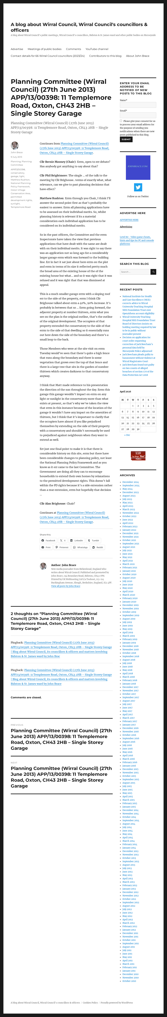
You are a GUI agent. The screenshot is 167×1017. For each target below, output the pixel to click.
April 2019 (127, 632)
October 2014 (129, 817)
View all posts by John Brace (65, 586)
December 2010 (130, 974)
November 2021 (130, 536)
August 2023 (128, 495)
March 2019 (128, 636)
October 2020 (129, 574)
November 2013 (130, 854)
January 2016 (129, 765)
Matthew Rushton (20, 179)
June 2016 (127, 748)
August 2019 (128, 618)
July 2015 (127, 786)
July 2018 (127, 663)
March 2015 (128, 800)
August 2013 (128, 865)
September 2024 (130, 485)
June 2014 (127, 830)
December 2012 (130, 892)
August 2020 (129, 577)
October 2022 (129, 516)
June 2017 (127, 707)
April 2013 (127, 878)
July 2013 (127, 868)
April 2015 (127, 796)
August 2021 (128, 547)
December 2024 (130, 482)
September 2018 (130, 656)
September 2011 (130, 943)
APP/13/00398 (18, 169)
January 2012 (129, 929)
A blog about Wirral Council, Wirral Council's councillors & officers (45, 1002)
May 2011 (127, 957)
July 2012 (127, 909)
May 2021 (127, 557)
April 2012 (127, 919)
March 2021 (128, 564)
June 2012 (127, 912)
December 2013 (130, 851)
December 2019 (130, 605)
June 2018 (127, 666)
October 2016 (129, 735)
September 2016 (130, 738)
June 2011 (127, 953)
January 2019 (129, 642)
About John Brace (137, 55)
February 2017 (129, 721)
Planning (16, 161)
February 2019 (129, 639)
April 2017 (127, 714)
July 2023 (127, 499)
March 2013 (128, 882)
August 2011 (128, 947)
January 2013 (129, 888)
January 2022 (129, 530)
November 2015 (130, 772)
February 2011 (129, 967)
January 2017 (129, 724)
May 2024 (127, 489)
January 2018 (129, 683)
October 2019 (129, 612)
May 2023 (127, 502)
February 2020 (129, 598)
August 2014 (128, 824)
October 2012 (129, 899)
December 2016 (130, 728)
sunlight (15, 203)
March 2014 (128, 841)
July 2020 (127, 581)
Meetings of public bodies (44, 49)
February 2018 (129, 680)
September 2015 (130, 779)
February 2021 (129, 567)
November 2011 (130, 936)
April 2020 (127, 591)
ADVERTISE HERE (129, 220)
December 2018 (130, 646)
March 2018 (128, 677)
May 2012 (127, 916)
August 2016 (128, 741)
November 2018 (130, 649)
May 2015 (127, 793)
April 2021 (127, 560)
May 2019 (127, 629)
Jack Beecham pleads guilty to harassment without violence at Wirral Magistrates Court (138, 358)
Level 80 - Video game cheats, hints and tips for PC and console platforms (137, 240)
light (21, 176)
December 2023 (130, 492)
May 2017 (127, 711)
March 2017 (128, 718)
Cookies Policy (90, 1002)
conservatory (17, 173)
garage (14, 176)
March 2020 (128, 595)
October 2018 (129, 653)
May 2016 (127, 752)
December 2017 (130, 687)
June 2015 (127, 789)
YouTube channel (97, 49)
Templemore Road (20, 207)
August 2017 (128, 700)
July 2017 (127, 704)
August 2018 (128, 659)
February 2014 (129, 844)
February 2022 (129, 526)
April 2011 (127, 960)
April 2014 (127, 837)
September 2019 (130, 615)
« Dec (127, 435)
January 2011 (129, 970)
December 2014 (130, 810)
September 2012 (130, 902)
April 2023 (127, 506)
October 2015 (129, 776)
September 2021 (130, 543)
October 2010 (129, 981)
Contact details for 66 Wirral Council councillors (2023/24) (48, 55)
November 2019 (130, 608)
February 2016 (129, 762)
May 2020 (127, 588)
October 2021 (129, 540)
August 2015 (128, 783)
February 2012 (129, 926)
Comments (73, 49)
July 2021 (127, 550)
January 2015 (129, 806)
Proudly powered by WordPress (117, 1002)
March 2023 (128, 509)
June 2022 (127, 519)
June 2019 (127, 625)
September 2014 (130, 820)
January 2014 (129, 847)
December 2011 (130, 933)
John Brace (17, 152)
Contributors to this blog (105, 55)
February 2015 (129, 803)
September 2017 (130, 697)
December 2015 (130, 769)
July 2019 (127, 622)
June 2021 (127, 554)
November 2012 (130, 895)
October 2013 (129, 858)
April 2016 (127, 755)
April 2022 (127, 523)
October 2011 (129, 940)
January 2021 (129, 571)
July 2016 (127, 745)
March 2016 (128, 759)
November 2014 (130, 813)
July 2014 (127, 827)
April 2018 (127, 673)
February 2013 (129, 885)
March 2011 (128, 964)
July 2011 (126, 950)
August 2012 (128, 906)
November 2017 (130, 690)
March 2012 (128, 923)
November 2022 (130, 513)
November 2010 (130, 977)
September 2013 (130, 861)
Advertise (17, 49)
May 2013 (127, 875)
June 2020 (127, 584)
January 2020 (129, 601)
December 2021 (130, 533)
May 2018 (127, 670)
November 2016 (130, 731)
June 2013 (127, 871)
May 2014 (127, 834)
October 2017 (129, 694)
